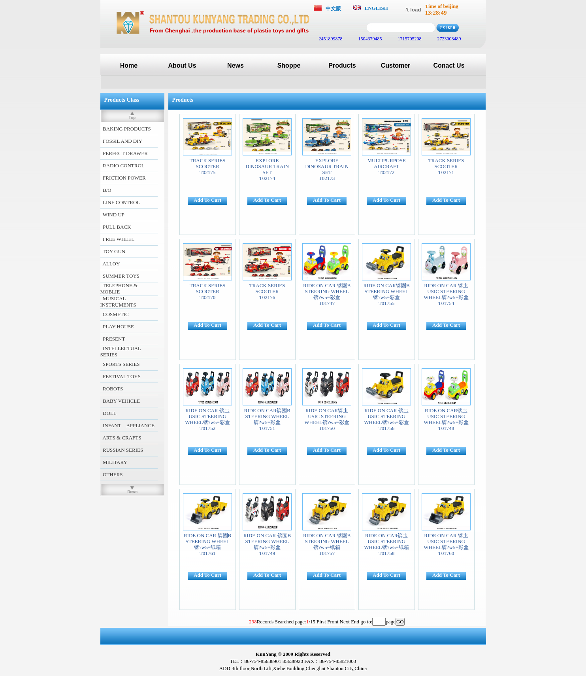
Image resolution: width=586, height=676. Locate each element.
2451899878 (330, 39)
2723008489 (448, 39)
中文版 (333, 8)
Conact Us (448, 65)
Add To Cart (207, 200)
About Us (182, 65)
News (235, 65)
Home (129, 65)
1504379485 (369, 39)
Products (342, 65)
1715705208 (409, 39)
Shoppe (289, 65)
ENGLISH (376, 8)
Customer (396, 65)
